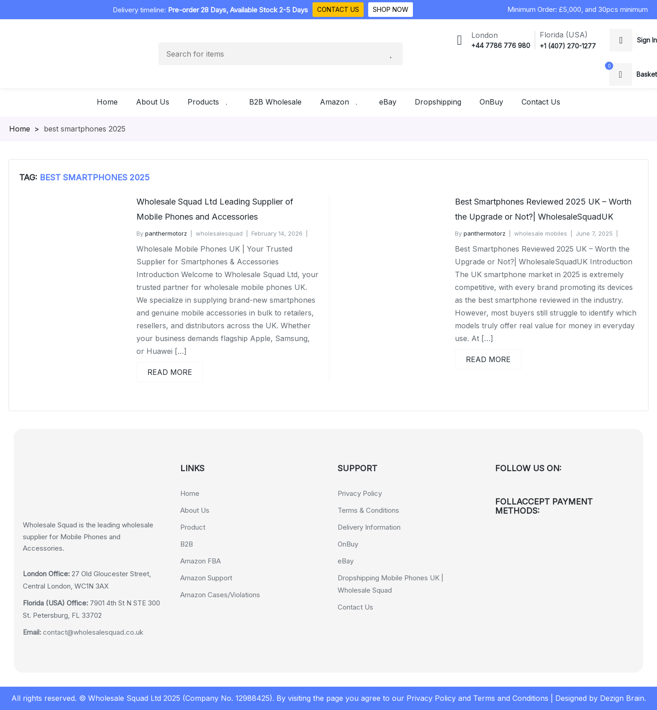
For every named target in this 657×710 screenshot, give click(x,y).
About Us (194, 510)
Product (192, 527)
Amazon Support (206, 577)
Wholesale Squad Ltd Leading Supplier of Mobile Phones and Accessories (214, 209)
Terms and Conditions (510, 698)
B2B (186, 544)
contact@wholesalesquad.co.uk (83, 632)
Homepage (28, 128)
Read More (169, 372)
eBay (346, 561)
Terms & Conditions (368, 510)
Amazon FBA (200, 561)
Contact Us (338, 9)
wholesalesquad (219, 233)
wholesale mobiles (540, 233)
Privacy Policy (360, 493)
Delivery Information (369, 527)
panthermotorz (166, 233)
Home (189, 493)
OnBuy (348, 544)
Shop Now (390, 9)
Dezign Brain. (623, 698)
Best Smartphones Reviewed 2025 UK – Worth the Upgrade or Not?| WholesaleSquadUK (543, 209)
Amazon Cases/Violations (220, 594)
